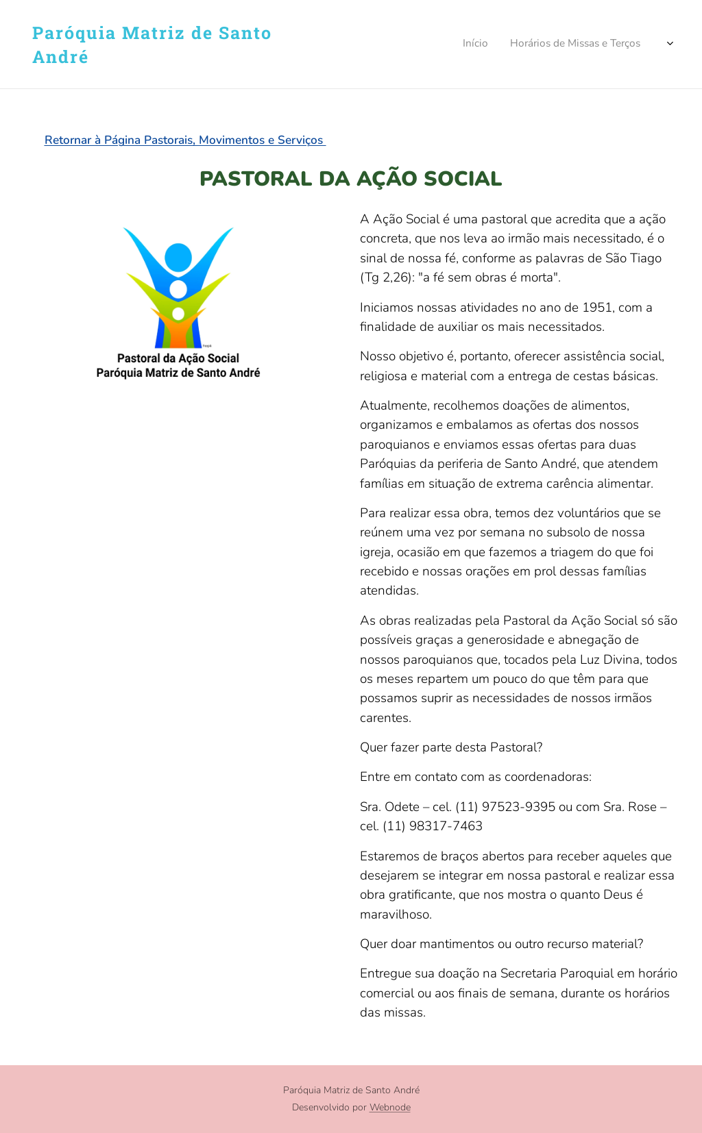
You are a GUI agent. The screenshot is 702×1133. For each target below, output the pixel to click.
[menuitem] (479, 44)
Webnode (390, 1107)
